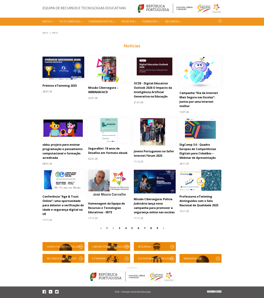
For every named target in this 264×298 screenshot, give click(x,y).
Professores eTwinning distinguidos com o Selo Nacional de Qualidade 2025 (198, 201)
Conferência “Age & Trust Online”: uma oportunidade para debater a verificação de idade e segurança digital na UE (63, 205)
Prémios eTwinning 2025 (60, 86)
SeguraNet (145, 246)
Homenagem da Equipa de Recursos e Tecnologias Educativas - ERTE (106, 208)
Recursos (171, 21)
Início (47, 21)
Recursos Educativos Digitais (61, 260)
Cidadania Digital (101, 21)
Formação (150, 21)
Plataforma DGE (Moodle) (155, 258)
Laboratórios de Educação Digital (111, 248)
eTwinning (99, 258)
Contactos (132, 267)
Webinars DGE (193, 258)
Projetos (127, 21)
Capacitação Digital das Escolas (64, 248)
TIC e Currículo (69, 21)
